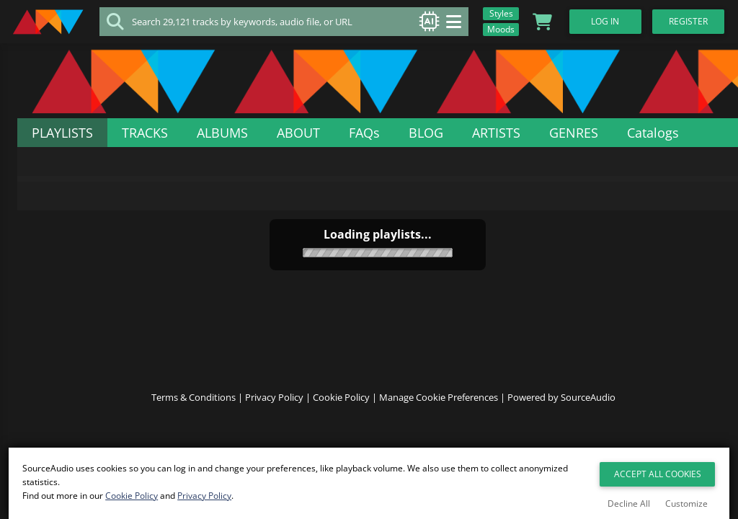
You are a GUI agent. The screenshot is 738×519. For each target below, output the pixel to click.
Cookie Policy (341, 409)
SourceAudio (588, 409)
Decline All (629, 503)
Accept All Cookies (657, 475)
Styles (497, 13)
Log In (609, 21)
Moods (496, 29)
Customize (686, 503)
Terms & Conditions (193, 409)
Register (694, 21)
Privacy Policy (274, 409)
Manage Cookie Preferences (438, 409)
